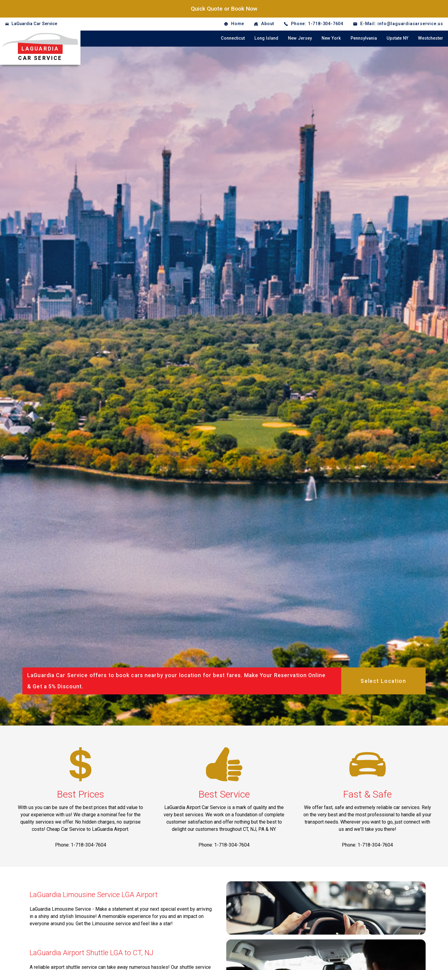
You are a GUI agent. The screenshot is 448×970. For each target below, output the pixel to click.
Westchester (430, 38)
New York (331, 38)
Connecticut (233, 38)
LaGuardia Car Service (34, 23)
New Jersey (300, 38)
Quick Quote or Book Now (224, 8)
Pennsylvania (364, 38)
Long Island (266, 38)
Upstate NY (397, 38)
